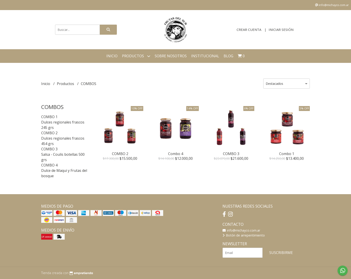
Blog (228, 55)
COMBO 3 (49, 149)
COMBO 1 (49, 116)
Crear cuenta (249, 29)
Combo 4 (175, 153)
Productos (136, 56)
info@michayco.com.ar (241, 230)
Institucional (205, 55)
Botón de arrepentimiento (244, 235)
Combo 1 (286, 153)
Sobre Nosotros (171, 55)
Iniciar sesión (281, 29)
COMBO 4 (49, 165)
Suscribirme (281, 252)
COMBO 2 (49, 132)
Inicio (112, 55)
